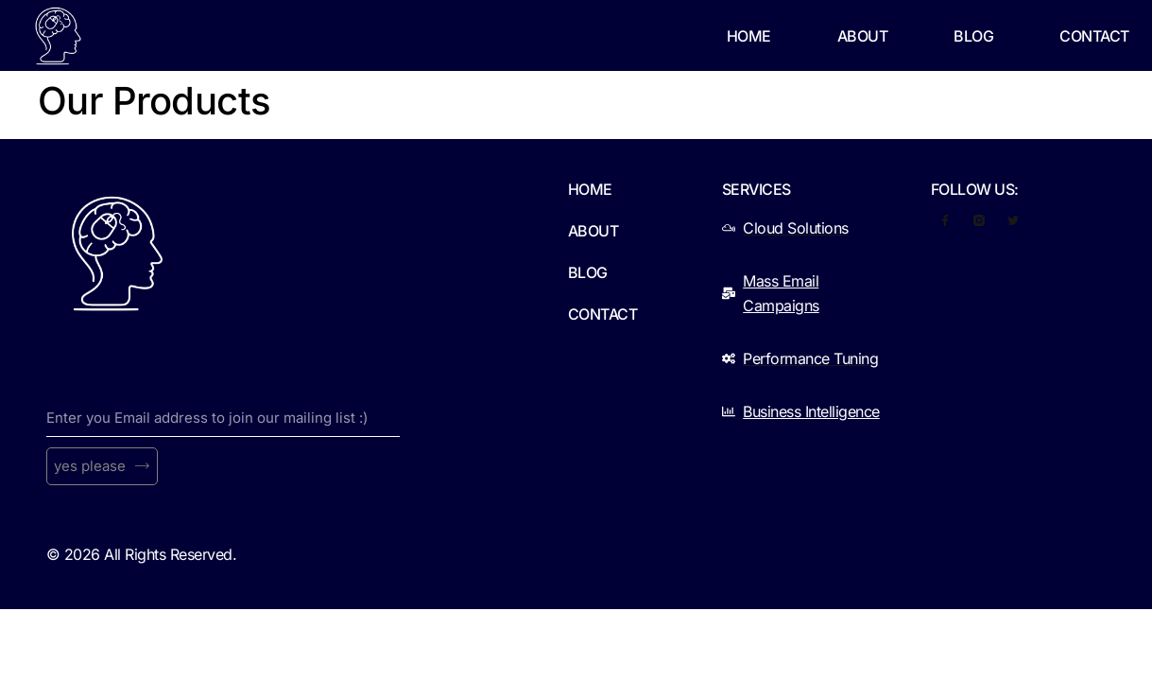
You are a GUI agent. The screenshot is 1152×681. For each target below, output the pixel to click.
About (862, 35)
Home (749, 35)
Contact (1094, 35)
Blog (973, 35)
